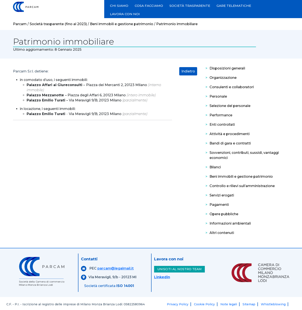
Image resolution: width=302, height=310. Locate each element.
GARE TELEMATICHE (234, 6)
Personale (218, 96)
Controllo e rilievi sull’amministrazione (242, 186)
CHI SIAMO (119, 6)
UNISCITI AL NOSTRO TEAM (179, 269)
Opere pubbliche (224, 214)
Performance (221, 115)
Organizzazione (223, 78)
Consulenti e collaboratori (232, 87)
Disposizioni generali (227, 68)
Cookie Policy (204, 304)
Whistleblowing (273, 304)
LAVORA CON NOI (125, 14)
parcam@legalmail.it (115, 268)
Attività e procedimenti (230, 134)
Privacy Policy (177, 304)
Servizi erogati (222, 195)
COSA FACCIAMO (149, 6)
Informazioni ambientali (230, 223)
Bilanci (215, 167)
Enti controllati (222, 125)
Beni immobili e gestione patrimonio (241, 176)
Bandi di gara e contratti (230, 143)
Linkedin (162, 277)
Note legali (228, 304)
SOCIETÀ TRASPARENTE (189, 6)
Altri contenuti (222, 233)
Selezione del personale (230, 106)
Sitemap (249, 304)
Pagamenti (219, 205)
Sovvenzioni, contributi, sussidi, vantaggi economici (244, 155)
